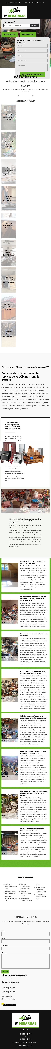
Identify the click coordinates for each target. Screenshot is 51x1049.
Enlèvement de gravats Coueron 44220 (41, 897)
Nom (25, 933)
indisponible (12, 2)
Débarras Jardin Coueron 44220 (10, 893)
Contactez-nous (28, 34)
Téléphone (25, 947)
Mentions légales (25, 1045)
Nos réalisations (10, 34)
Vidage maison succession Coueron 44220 (41, 890)
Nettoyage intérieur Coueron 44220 (11, 899)
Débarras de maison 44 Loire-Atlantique (8, 117)
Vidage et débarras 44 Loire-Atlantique (8, 334)
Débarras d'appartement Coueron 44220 (25, 887)
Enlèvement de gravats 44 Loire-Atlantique (8, 307)
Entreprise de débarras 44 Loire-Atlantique (8, 252)
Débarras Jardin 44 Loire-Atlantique (8, 144)
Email (25, 940)
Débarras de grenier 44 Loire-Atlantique (8, 225)
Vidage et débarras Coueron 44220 (11, 887)
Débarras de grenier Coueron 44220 (26, 894)
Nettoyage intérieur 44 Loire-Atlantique (8, 198)
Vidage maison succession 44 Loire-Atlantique (8, 280)
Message (25, 960)
